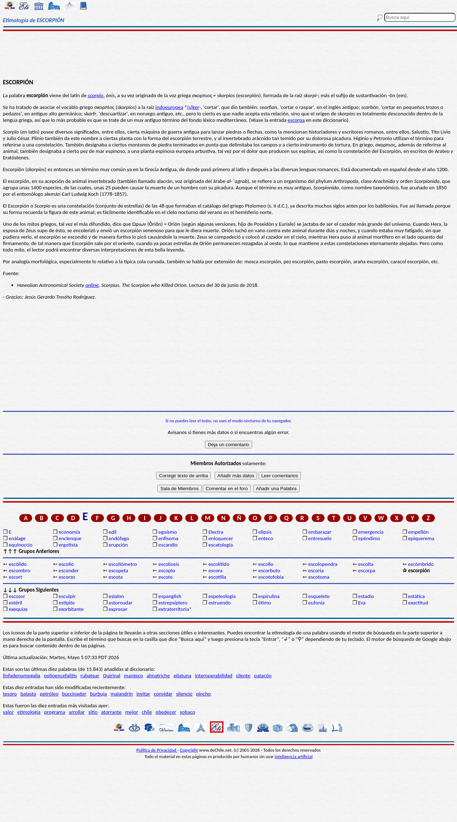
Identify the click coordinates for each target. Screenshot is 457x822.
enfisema (169, 538)
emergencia (370, 532)
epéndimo (369, 538)
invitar (143, 694)
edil (112, 532)
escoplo (167, 570)
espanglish (170, 596)
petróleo (49, 694)
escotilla (217, 577)
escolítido (219, 564)
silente (243, 675)
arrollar (77, 712)
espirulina (269, 596)
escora (216, 570)
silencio (184, 694)
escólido (17, 564)
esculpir (67, 596)
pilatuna (182, 675)
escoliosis (169, 564)
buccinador (74, 694)
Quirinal (111, 675)
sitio (93, 712)
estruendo (220, 602)
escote (166, 577)
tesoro (10, 694)
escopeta (118, 570)
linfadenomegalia (21, 675)
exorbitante (71, 609)
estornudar (120, 602)
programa (54, 712)
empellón (418, 532)
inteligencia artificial (294, 756)
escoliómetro (123, 564)
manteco (133, 675)
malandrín (122, 694)
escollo (265, 564)
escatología (221, 545)
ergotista (68, 545)
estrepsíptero (173, 602)
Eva (362, 602)
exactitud (418, 602)
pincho (203, 694)
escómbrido (421, 564)
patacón (263, 675)
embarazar (319, 532)
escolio (66, 564)
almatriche (158, 675)
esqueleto (319, 596)
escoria (315, 570)
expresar (118, 609)
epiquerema (421, 538)
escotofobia (270, 577)
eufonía (316, 602)
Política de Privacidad (156, 750)
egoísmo (168, 532)
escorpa (296, 120)
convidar (163, 694)
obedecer (166, 712)
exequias (18, 609)
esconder (69, 570)
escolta (365, 564)
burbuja (98, 694)
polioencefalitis (60, 675)
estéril (15, 602)
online (92, 285)
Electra (216, 532)
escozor (17, 596)
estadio (366, 596)
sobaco (187, 712)
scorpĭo (96, 95)
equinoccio (20, 545)
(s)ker (193, 107)
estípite (67, 602)
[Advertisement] (228, 54)
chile (147, 712)
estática (416, 596)
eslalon (116, 596)
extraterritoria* (175, 609)
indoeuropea (169, 107)
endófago (119, 538)
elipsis (264, 532)
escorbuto (269, 570)
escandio (168, 545)
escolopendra (322, 564)
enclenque (70, 538)
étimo (264, 602)
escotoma (318, 577)
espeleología (222, 596)
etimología (29, 712)
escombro (19, 570)
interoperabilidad (213, 675)
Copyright (189, 750)
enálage (17, 538)
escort (15, 577)
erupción (118, 545)
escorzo (67, 577)
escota (116, 577)
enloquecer (221, 538)
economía (69, 532)
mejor (131, 712)
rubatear (89, 675)
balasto (28, 694)
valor (8, 712)
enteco (265, 538)
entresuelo (319, 538)
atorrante (111, 712)
